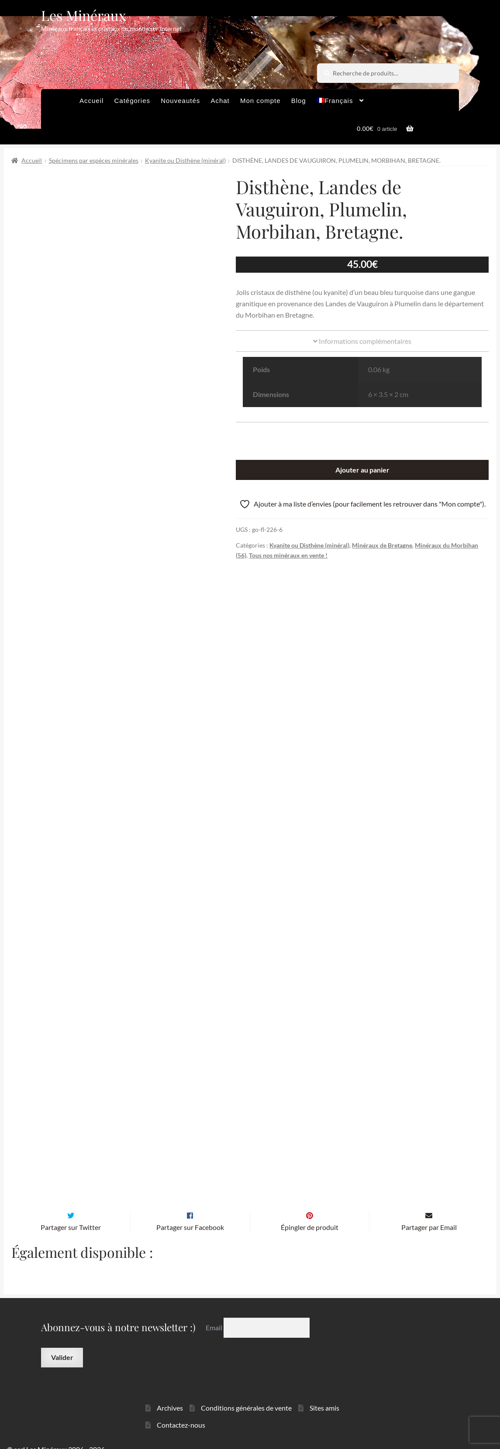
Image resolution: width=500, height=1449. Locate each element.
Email (215, 1314)
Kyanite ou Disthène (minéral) (185, 160)
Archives (170, 1395)
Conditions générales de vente (246, 1395)
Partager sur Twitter (71, 1214)
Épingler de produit (309, 1214)
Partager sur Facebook (190, 1214)
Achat (219, 100)
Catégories (132, 100)
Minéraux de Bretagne (382, 545)
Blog (298, 100)
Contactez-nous (181, 1412)
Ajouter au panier (362, 470)
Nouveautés (180, 100)
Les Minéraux (83, 15)
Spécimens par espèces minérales (93, 160)
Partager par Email (429, 1214)
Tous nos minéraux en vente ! (288, 555)
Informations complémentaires (362, 341)
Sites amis (324, 1395)
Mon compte (260, 100)
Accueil (91, 100)
